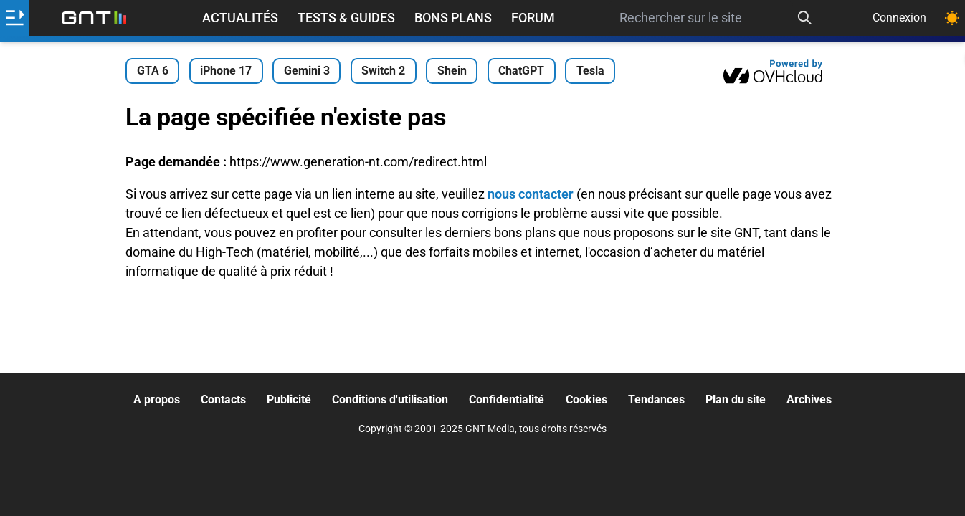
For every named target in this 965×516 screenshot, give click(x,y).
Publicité (289, 399)
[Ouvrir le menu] (14, 18)
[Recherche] (804, 18)
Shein (452, 70)
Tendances (656, 399)
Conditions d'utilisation (390, 399)
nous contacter (531, 193)
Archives (809, 399)
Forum (533, 17)
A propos (156, 399)
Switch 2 (383, 70)
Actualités (240, 17)
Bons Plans (453, 17)
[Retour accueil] (94, 17)
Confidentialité (506, 399)
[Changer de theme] (952, 18)
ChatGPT (521, 70)
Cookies (586, 399)
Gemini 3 (307, 70)
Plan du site (735, 399)
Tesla (590, 70)
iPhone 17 (226, 70)
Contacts (223, 399)
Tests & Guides (346, 17)
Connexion (899, 17)
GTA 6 (152, 70)
